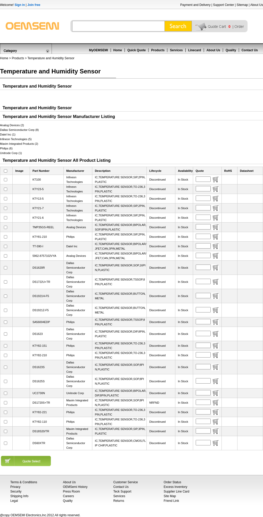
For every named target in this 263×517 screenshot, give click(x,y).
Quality (231, 50)
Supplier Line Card (176, 491)
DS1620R (38, 267)
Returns (118, 501)
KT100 (36, 179)
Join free (33, 5)
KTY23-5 (38, 189)
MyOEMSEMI (98, 50)
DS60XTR (38, 443)
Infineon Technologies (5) (16, 139)
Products (158, 50)
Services (176, 50)
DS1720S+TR (41, 402)
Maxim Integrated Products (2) (19, 143)
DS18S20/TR (40, 431)
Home (117, 50)
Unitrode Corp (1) (11, 153)
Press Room (71, 491)
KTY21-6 (38, 217)
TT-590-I (37, 246)
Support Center (223, 5)
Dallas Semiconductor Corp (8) (19, 129)
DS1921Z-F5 (40, 310)
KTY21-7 (38, 208)
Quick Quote (136, 50)
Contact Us (250, 50)
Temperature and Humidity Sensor (51, 58)
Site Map (170, 496)
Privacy (15, 487)
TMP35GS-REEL (43, 227)
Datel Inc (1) (7, 134)
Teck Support (122, 491)
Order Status (172, 482)
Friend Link (171, 501)
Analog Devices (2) (12, 125)
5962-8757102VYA (44, 255)
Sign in (19, 5)
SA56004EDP (41, 322)
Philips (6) (6, 148)
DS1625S (38, 381)
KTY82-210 (39, 355)
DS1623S (38, 367)
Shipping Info (19, 496)
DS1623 (37, 333)
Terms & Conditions (23, 482)
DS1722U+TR (41, 281)
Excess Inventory (175, 487)
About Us (256, 5)
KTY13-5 (38, 198)
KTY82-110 (39, 421)
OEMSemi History (75, 487)
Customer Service (125, 482)
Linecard (194, 50)
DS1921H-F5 (40, 296)
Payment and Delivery (195, 5)
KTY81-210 (39, 236)
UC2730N (38, 393)
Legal (14, 501)
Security (15, 491)
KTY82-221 (39, 412)
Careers (68, 496)
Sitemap (242, 5)
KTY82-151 (39, 345)
